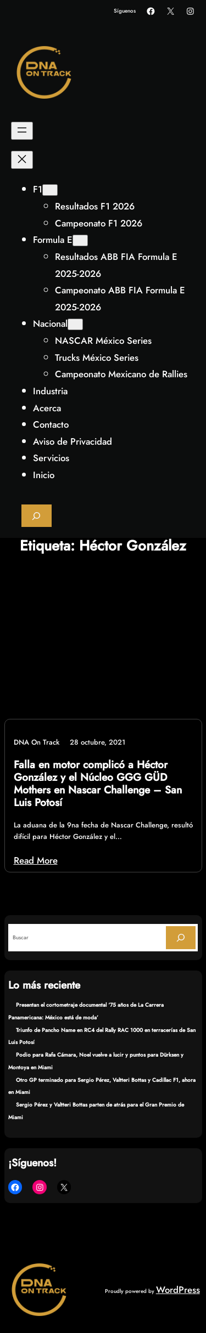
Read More (36, 860)
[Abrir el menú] (22, 131)
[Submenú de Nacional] (75, 324)
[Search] (181, 937)
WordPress (178, 1289)
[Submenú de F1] (50, 190)
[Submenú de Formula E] (80, 240)
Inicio (43, 474)
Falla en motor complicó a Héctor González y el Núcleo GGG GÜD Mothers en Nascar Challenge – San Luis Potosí (98, 784)
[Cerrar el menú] (22, 160)
